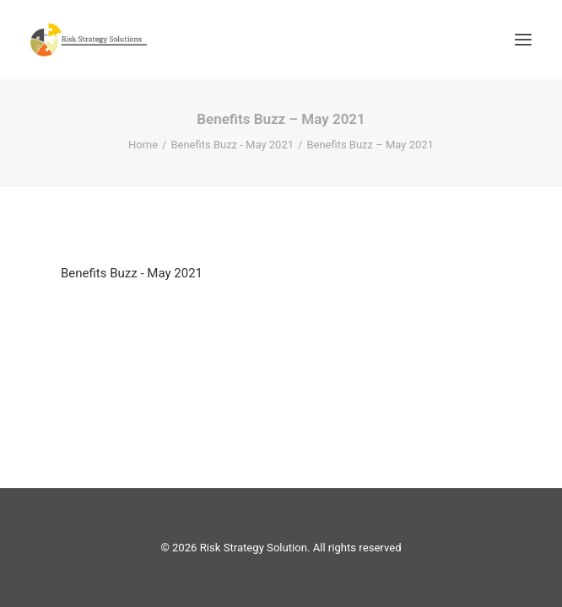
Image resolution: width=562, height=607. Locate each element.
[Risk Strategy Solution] (88, 39)
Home (143, 144)
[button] (523, 39)
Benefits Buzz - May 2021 (232, 144)
